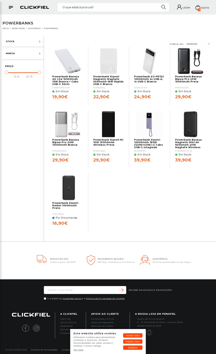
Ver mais (79, 350)
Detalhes (132, 347)
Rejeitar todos (133, 341)
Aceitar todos (133, 335)
